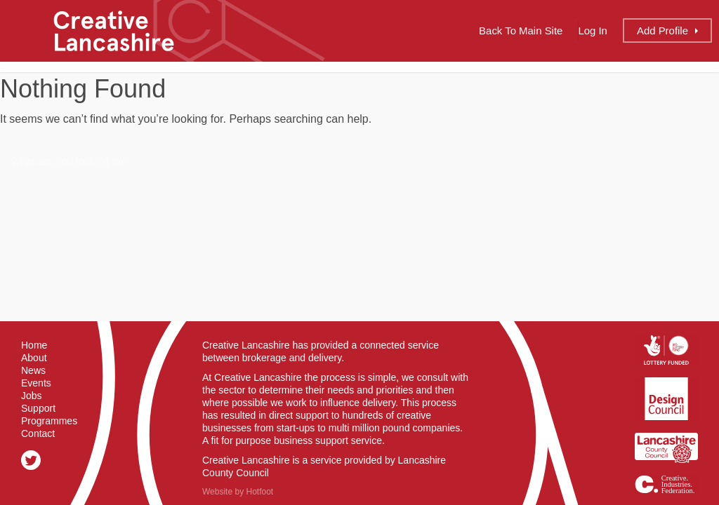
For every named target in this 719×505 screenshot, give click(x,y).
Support (38, 408)
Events (36, 383)
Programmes (49, 420)
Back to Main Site (520, 30)
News (33, 370)
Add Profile (662, 30)
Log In (592, 30)
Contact (38, 433)
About (34, 357)
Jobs (31, 395)
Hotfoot (259, 492)
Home (34, 345)
